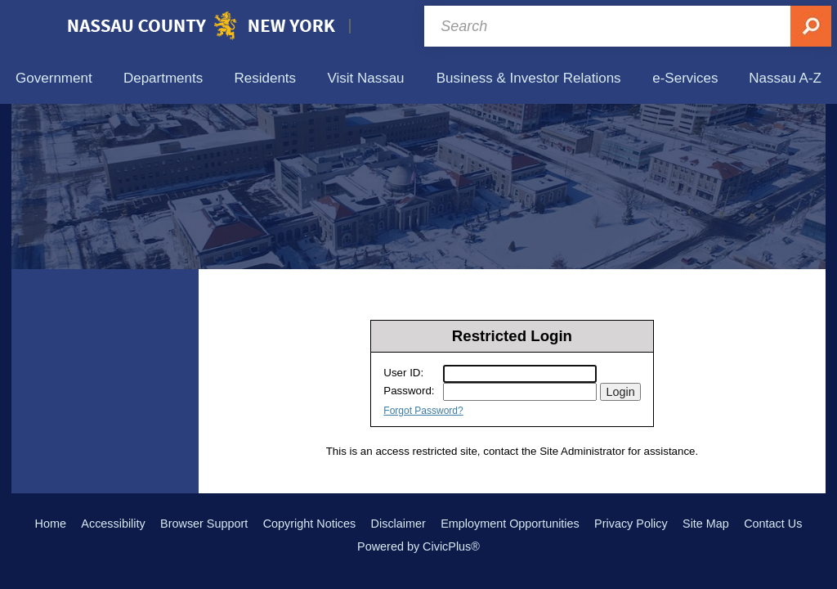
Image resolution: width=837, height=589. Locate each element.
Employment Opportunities (510, 523)
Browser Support (204, 523)
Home (50, 523)
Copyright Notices (309, 523)
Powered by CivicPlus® (418, 546)
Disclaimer (398, 523)
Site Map (706, 523)
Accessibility (113, 523)
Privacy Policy (631, 523)
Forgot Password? (423, 410)
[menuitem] (54, 78)
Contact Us (773, 523)
